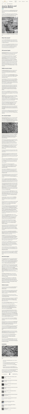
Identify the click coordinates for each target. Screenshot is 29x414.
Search (27, 1)
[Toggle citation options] (9, 374)
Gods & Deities (16, 1)
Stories (20, 1)
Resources (23, 1)
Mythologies (11, 1)
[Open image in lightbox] (10, 25)
